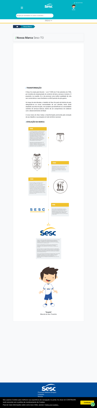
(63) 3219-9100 (78, 2)
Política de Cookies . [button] (52, 405)
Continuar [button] (87, 402)
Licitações (41, 394)
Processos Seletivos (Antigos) (47, 392)
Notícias (40, 396)
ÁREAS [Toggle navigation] (48, 21)
